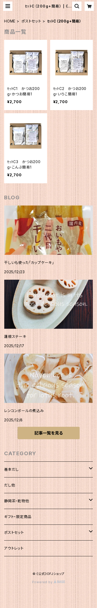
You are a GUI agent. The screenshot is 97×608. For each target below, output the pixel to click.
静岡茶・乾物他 (16, 501)
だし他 (9, 485)
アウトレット (14, 548)
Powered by (48, 582)
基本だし (11, 469)
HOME (10, 21)
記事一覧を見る (48, 433)
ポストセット (31, 21)
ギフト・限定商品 (17, 516)
